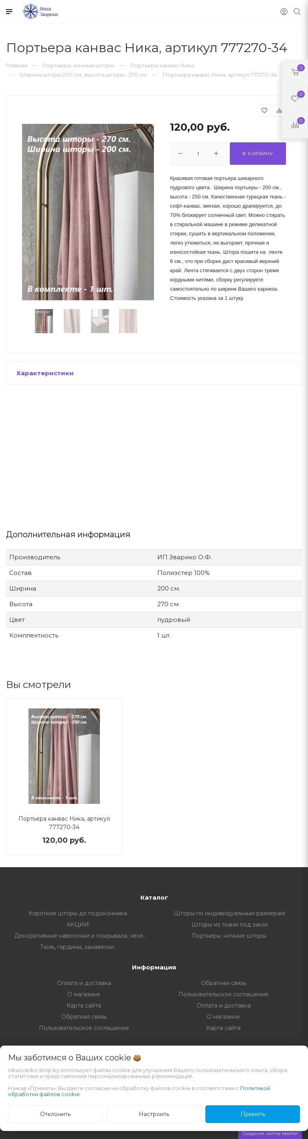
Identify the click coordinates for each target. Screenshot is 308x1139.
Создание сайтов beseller (270, 1133)
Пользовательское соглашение (223, 994)
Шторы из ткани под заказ (229, 924)
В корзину (258, 153)
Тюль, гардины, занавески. (78, 947)
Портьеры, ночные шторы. (229, 935)
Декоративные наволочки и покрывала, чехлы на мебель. (84, 935)
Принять (253, 1114)
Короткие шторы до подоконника (77, 913)
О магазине (83, 994)
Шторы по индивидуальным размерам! (230, 913)
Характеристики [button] (45, 373)
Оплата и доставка (84, 983)
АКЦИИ (78, 924)
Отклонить (55, 1114)
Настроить (154, 1114)
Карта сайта (84, 1005)
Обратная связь (223, 983)
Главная (16, 65)
